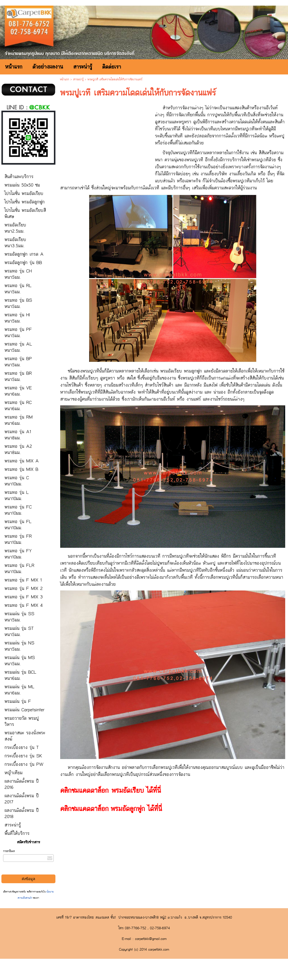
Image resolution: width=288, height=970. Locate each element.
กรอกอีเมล (9, 851)
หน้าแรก (64, 79)
